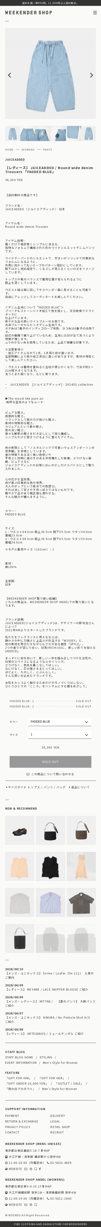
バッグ (61, 787)
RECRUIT (57, 1132)
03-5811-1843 (59, 1198)
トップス (34, 787)
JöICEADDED (15, 159)
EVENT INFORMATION (21, 1062)
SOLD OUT (50, 762)
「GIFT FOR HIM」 (18, 1078)
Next (87, 73)
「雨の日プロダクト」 (20, 1089)
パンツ (48, 787)
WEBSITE (13, 1169)
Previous (14, 73)
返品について (80, 787)
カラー (14, 722)
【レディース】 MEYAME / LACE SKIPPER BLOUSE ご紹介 (47, 989)
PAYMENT (12, 1116)
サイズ (14, 734)
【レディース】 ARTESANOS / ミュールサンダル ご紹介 (44, 1033)
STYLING (46, 1057)
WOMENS (28, 149)
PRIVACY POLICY (18, 1127)
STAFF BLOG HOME (19, 1057)
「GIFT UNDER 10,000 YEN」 (27, 1083)
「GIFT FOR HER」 (52, 1078)
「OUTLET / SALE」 (69, 1083)
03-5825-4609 (59, 1163)
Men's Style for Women (60, 1062)
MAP (45, 1150)
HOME (9, 149)
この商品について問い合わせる (50, 774)
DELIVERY (57, 1116)
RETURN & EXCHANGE (21, 1121)
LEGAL (55, 1121)
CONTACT (12, 1132)
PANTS (47, 149)
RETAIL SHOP (60, 1127)
